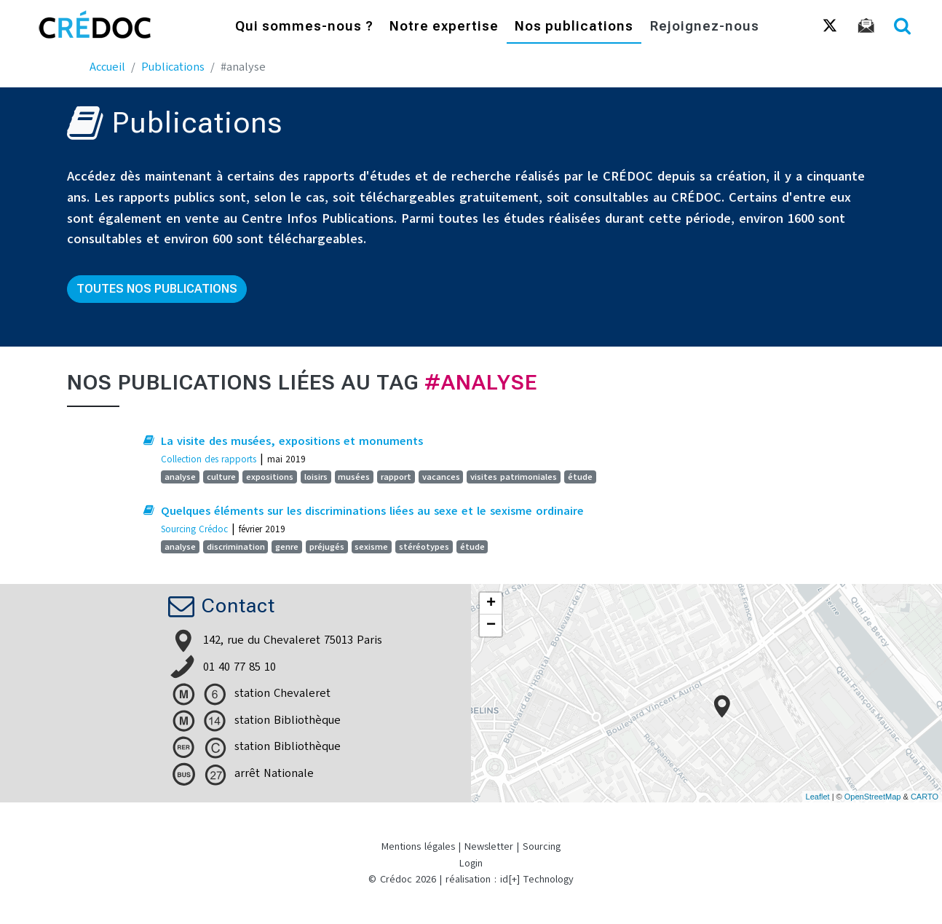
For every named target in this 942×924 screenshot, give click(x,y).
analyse (180, 477)
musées (354, 477)
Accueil (107, 67)
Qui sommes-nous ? (304, 27)
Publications (173, 67)
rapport (396, 477)
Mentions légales (418, 846)
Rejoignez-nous (704, 27)
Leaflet (818, 796)
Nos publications (574, 27)
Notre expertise (444, 27)
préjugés (326, 547)
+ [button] (491, 604)
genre (286, 547)
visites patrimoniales (513, 477)
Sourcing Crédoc (194, 529)
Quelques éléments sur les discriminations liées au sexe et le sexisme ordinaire (372, 511)
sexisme (371, 547)
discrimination (236, 547)
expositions (269, 477)
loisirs (316, 477)
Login (471, 863)
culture (221, 477)
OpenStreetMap (872, 796)
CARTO (924, 796)
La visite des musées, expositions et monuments (292, 441)
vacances (441, 477)
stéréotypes (424, 547)
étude (580, 477)
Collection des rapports (208, 459)
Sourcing (542, 846)
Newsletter (488, 846)
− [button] (491, 625)
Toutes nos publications (156, 289)
